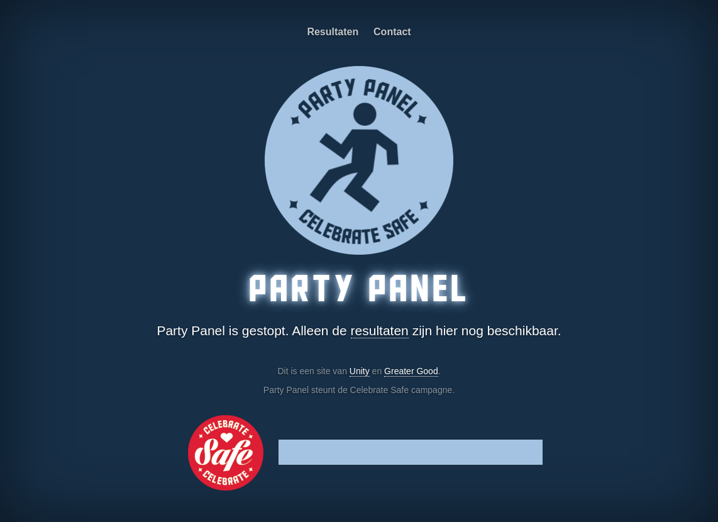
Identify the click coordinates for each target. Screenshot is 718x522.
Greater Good (411, 371)
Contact (392, 31)
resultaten (380, 330)
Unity (360, 371)
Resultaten (332, 31)
